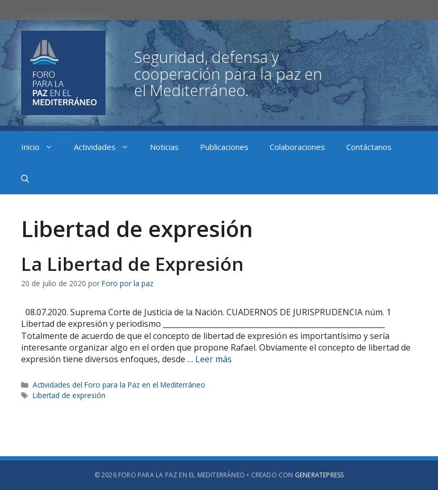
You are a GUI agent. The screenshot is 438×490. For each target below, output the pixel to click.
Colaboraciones (297, 147)
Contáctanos (369, 147)
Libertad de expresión (69, 395)
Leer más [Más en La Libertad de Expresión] (213, 359)
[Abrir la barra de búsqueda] (25, 178)
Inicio (42, 147)
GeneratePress (319, 474)
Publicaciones (224, 147)
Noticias (164, 147)
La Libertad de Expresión (132, 263)
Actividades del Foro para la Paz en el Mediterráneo (119, 385)
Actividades (106, 147)
